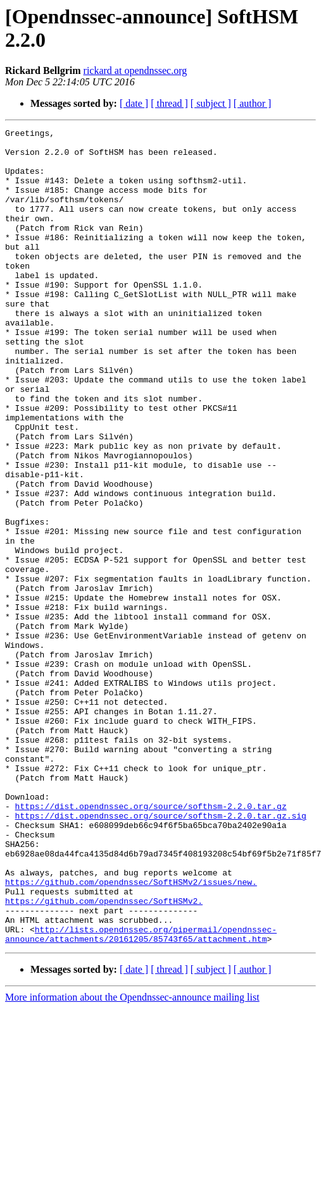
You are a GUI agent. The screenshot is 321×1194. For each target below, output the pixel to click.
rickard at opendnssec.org (135, 70)
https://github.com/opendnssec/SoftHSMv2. (104, 1056)
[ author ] (253, 103)
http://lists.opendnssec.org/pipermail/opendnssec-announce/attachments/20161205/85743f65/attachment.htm (141, 1096)
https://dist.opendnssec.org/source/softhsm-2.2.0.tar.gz (151, 942)
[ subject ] (211, 103)
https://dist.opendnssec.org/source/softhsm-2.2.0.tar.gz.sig (160, 953)
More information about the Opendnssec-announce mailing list (132, 1160)
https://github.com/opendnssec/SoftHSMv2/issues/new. (131, 1033)
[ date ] (134, 103)
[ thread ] (169, 103)
